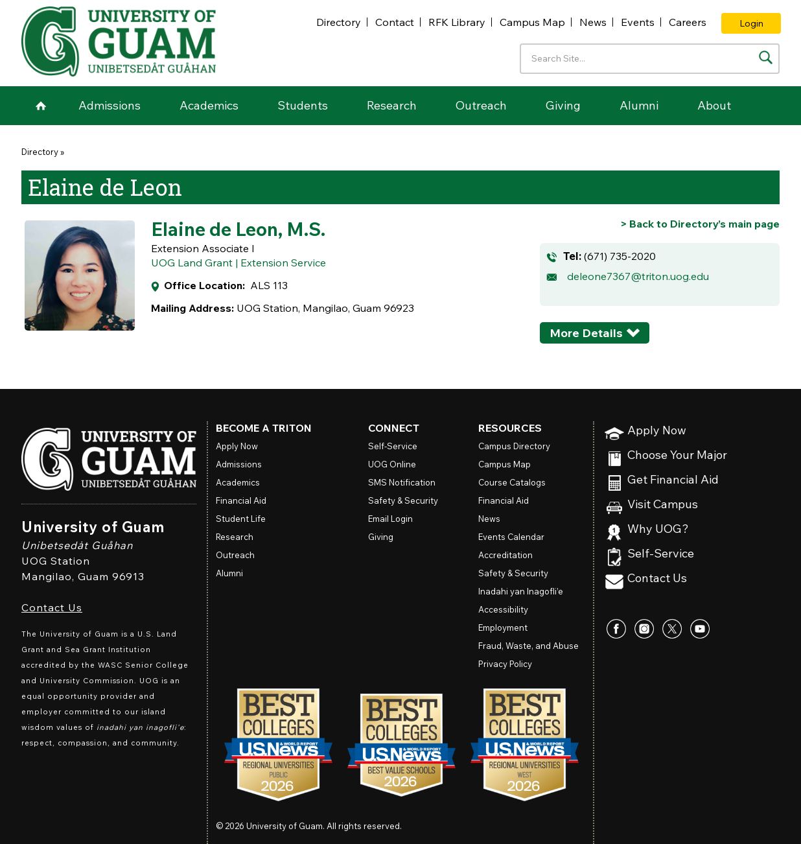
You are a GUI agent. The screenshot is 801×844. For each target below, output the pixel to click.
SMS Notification (401, 482)
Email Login (390, 518)
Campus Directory (514, 446)
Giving (563, 105)
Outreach (481, 105)
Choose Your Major (677, 455)
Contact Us (51, 607)
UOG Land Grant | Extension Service (238, 262)
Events (638, 22)
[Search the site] (765, 57)
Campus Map (532, 22)
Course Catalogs (512, 482)
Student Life (241, 518)
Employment (503, 627)
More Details (586, 332)
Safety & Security (403, 500)
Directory (338, 22)
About (714, 105)
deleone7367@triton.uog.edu (638, 276)
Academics (209, 105)
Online (392, 464)
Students (302, 105)
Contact (394, 22)
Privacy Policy (505, 664)
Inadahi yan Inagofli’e (520, 591)
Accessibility (503, 609)
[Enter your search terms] (650, 58)
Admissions (109, 105)
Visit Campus (662, 504)
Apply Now (656, 431)
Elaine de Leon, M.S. (238, 228)
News (593, 22)
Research (392, 105)
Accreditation (505, 555)
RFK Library (456, 22)
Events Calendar (511, 537)
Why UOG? (658, 529)
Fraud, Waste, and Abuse (528, 645)
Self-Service (660, 554)
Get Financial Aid (673, 480)
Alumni (639, 105)
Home (40, 105)
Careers (687, 22)
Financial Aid (241, 500)
